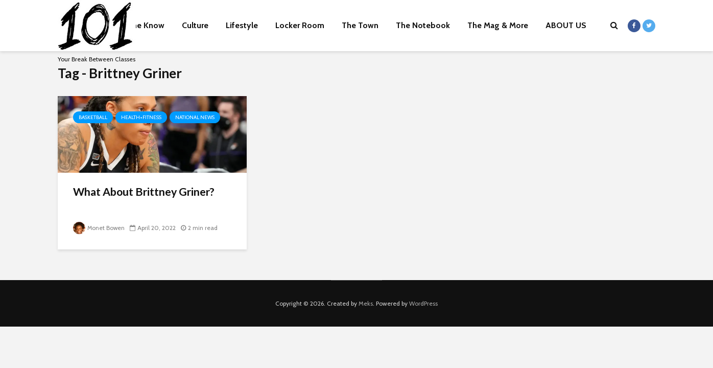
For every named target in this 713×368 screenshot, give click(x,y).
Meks (366, 303)
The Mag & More (497, 25)
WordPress (423, 303)
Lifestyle (242, 25)
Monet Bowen (99, 228)
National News (195, 117)
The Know (145, 25)
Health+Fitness (141, 117)
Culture (195, 25)
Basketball (93, 117)
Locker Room (299, 25)
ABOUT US (565, 25)
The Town (360, 25)
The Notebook (423, 25)
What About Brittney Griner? (146, 192)
